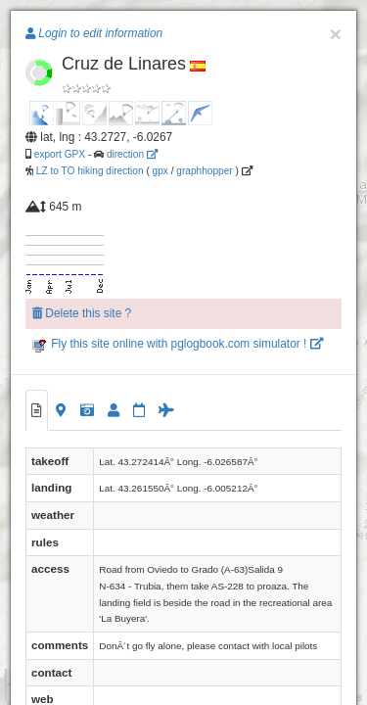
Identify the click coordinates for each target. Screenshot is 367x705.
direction (132, 154)
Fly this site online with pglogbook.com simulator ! (177, 344)
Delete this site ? (81, 313)
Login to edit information (93, 33)
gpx (160, 170)
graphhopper (204, 170)
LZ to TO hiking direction (88, 170)
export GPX (59, 154)
